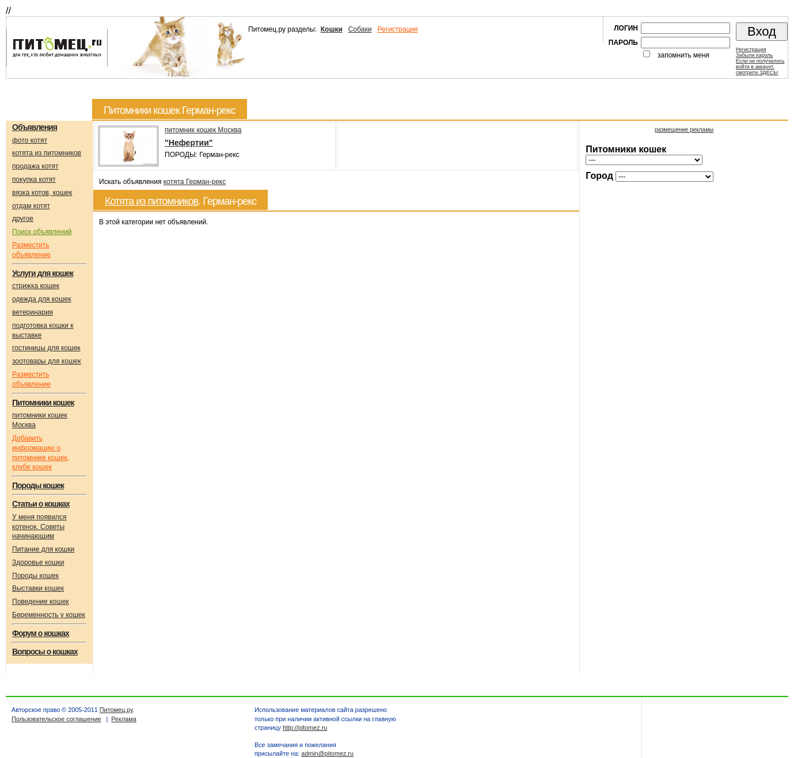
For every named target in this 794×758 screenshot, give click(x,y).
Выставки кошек (38, 588)
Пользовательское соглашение (56, 718)
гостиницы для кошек (46, 348)
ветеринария (32, 312)
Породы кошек (35, 576)
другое (22, 219)
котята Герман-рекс (195, 182)
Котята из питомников (151, 201)
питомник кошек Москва (203, 130)
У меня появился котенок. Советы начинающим (39, 527)
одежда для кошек (41, 299)
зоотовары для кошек (46, 361)
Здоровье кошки (38, 562)
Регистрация (397, 29)
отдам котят (31, 206)
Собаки (360, 29)
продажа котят (35, 166)
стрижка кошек (35, 286)
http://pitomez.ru (305, 727)
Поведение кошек (40, 602)
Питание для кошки (43, 549)
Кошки (332, 29)
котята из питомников (46, 153)
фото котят (29, 140)
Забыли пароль (754, 55)
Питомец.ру (116, 709)
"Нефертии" (188, 142)
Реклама (123, 718)
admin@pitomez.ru (327, 753)
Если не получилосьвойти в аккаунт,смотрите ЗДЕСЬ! (760, 66)
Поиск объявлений (42, 232)
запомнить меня (683, 55)
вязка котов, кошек (42, 193)
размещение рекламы (684, 130)
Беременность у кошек (48, 615)
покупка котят (34, 179)
